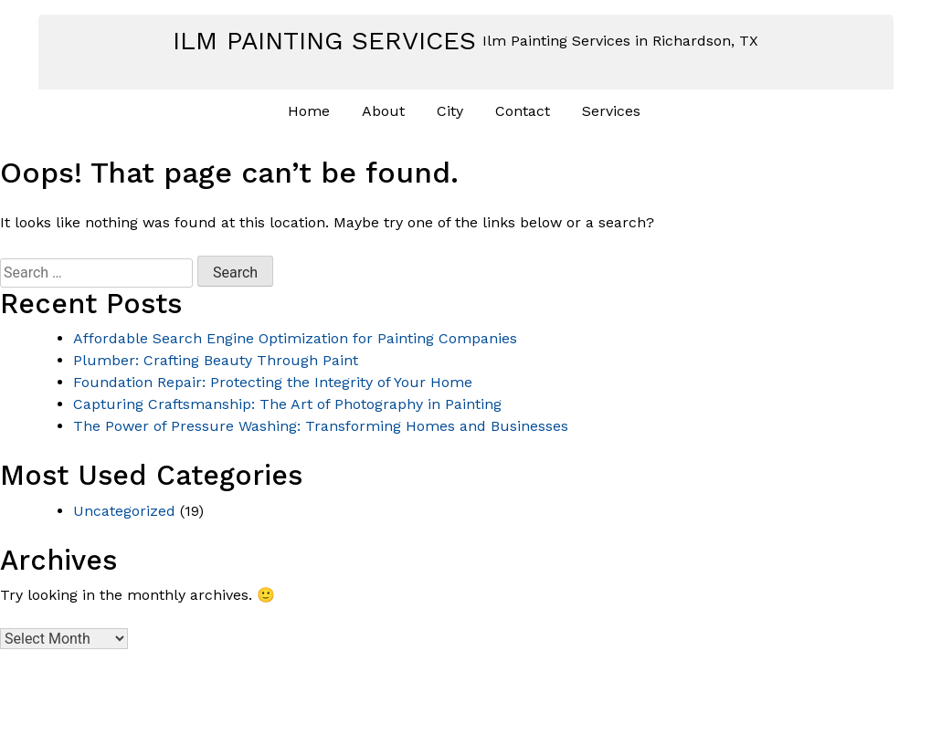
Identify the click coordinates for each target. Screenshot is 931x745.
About (383, 111)
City (450, 111)
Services (611, 111)
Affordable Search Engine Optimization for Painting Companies (295, 338)
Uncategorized (124, 510)
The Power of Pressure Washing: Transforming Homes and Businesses (320, 426)
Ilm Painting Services (324, 41)
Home (309, 111)
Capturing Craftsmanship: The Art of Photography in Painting (287, 404)
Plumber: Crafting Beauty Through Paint (215, 360)
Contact (522, 111)
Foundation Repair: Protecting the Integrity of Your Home (272, 382)
